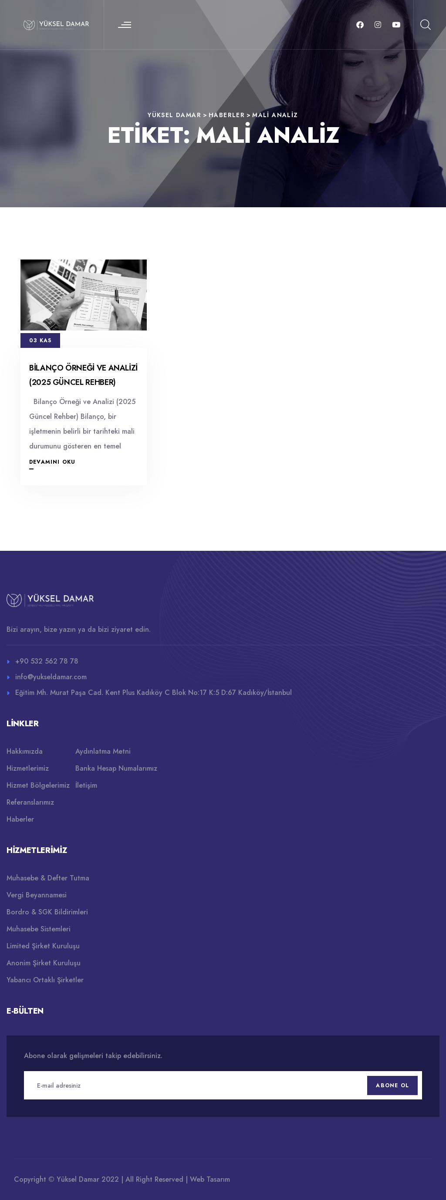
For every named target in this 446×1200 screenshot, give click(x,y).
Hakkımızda (25, 751)
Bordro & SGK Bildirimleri (47, 912)
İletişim (86, 785)
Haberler (20, 819)
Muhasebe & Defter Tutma (48, 878)
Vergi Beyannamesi (37, 895)
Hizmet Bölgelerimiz (38, 785)
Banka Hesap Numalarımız (116, 768)
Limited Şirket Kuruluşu (43, 946)
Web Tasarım (210, 1179)
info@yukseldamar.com (51, 677)
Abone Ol (392, 1085)
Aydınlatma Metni (103, 751)
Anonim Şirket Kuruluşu (44, 963)
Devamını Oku (52, 462)
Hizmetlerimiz (28, 768)
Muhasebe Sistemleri (39, 929)
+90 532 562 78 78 (46, 661)
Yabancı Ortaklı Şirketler (45, 980)
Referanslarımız (30, 802)
